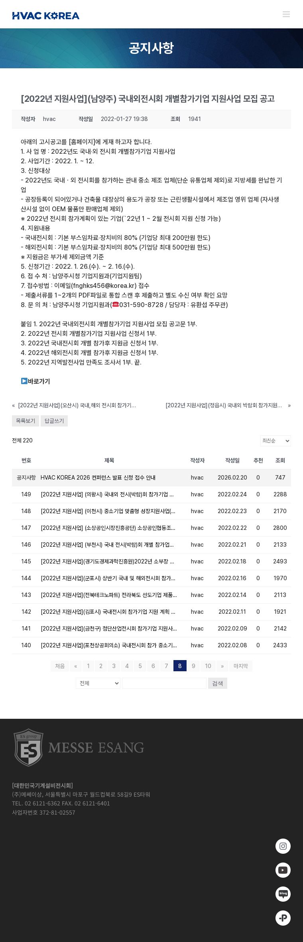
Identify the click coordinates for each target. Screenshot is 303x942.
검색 (217, 683)
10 (208, 666)
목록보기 (25, 421)
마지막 (241, 666)
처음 (60, 666)
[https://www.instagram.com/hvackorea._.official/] (151, 846)
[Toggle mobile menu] (287, 14)
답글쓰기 (54, 421)
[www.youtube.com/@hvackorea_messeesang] (151, 870)
